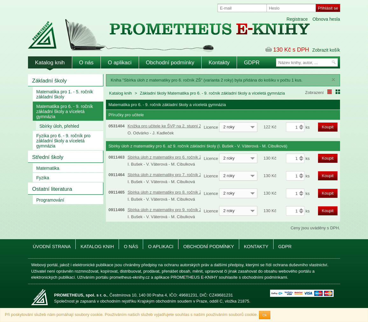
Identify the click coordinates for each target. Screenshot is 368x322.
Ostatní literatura (52, 189)
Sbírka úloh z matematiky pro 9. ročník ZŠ (166, 209)
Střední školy (47, 157)
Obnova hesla (326, 19)
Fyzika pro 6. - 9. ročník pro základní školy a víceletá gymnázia (63, 140)
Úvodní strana (52, 246)
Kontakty (219, 63)
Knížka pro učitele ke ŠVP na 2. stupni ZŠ (166, 126)
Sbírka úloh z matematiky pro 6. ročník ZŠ (166, 157)
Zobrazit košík (326, 50)
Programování (50, 200)
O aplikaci (120, 63)
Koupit (328, 127)
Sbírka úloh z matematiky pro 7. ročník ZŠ (166, 174)
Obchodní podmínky (170, 63)
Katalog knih (50, 63)
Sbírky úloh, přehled (59, 126)
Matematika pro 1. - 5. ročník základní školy (64, 94)
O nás (86, 63)
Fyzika (42, 177)
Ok (264, 315)
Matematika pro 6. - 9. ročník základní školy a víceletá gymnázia (64, 111)
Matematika (47, 168)
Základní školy (49, 81)
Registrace (297, 19)
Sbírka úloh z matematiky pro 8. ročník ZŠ (166, 192)
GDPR (252, 63)
